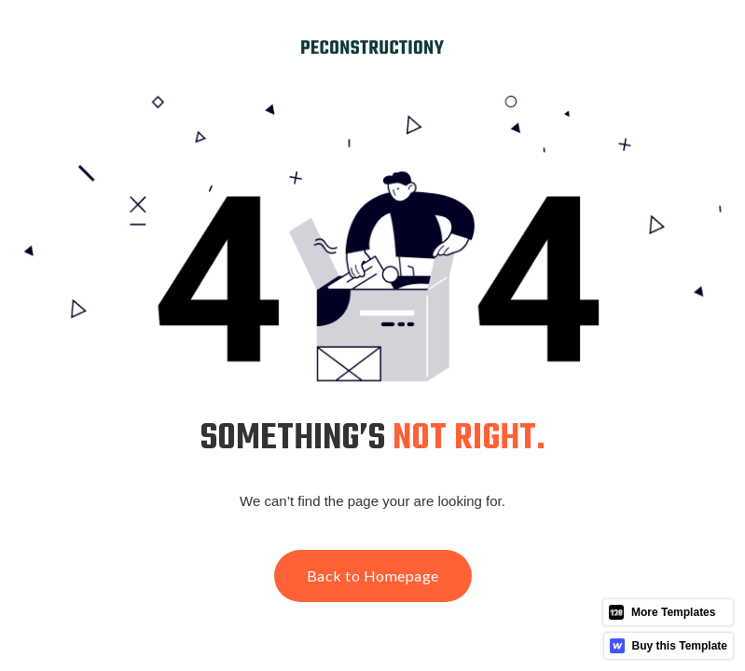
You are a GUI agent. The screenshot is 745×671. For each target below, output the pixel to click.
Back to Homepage (373, 575)
